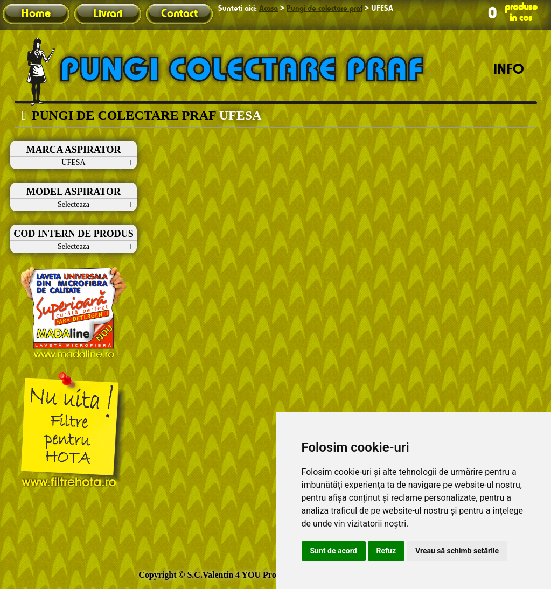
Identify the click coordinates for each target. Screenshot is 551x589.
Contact (179, 14)
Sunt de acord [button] (333, 550)
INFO (508, 70)
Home (36, 14)
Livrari (107, 14)
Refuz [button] (386, 550)
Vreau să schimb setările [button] (457, 550)
